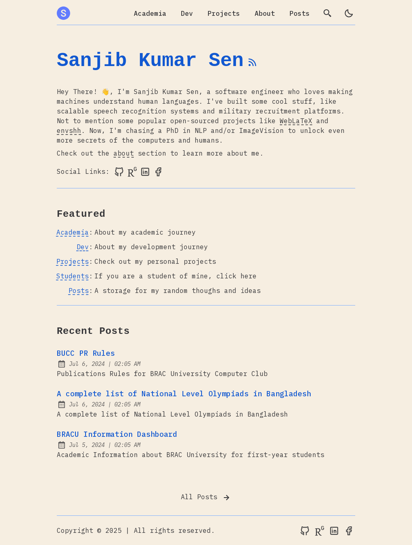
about (124, 153)
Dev (187, 13)
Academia (150, 13)
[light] (348, 13)
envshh (69, 130)
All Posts (206, 497)
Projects (224, 13)
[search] (327, 13)
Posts (300, 13)
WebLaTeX (296, 121)
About (265, 13)
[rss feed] (253, 66)
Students (72, 276)
